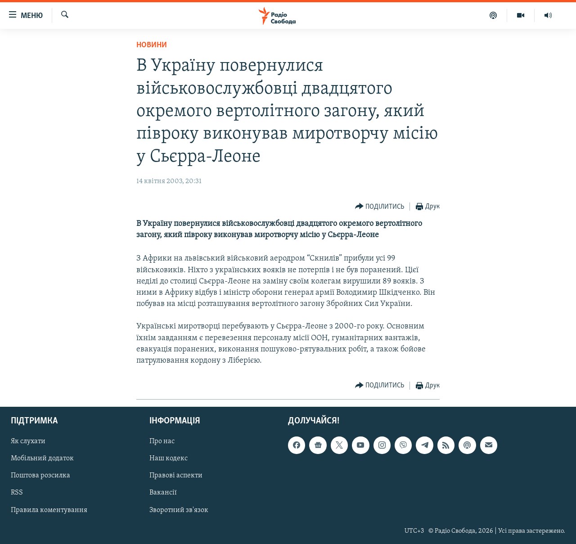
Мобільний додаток (42, 459)
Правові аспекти (175, 476)
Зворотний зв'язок (178, 510)
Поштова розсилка (40, 476)
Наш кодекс (168, 459)
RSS (17, 493)
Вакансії (163, 493)
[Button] (380, 207)
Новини (151, 45)
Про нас (162, 441)
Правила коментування (49, 510)
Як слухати (28, 441)
